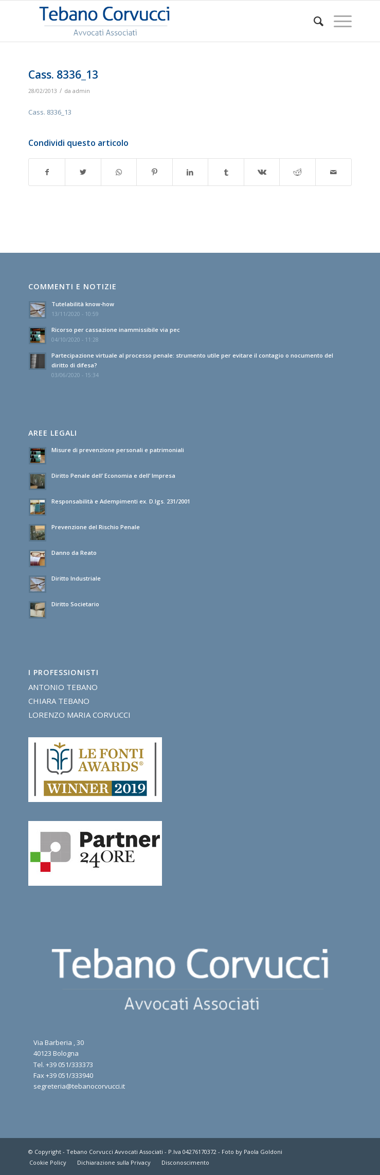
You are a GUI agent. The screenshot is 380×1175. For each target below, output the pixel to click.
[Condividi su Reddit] (297, 172)
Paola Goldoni (263, 1151)
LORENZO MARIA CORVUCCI (79, 715)
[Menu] (337, 21)
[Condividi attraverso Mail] (333, 172)
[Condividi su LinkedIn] (190, 172)
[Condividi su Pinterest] (154, 172)
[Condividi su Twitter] (83, 172)
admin (81, 91)
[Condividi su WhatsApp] (119, 172)
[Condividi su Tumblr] (226, 172)
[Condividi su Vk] (262, 172)
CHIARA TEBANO (58, 701)
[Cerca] (313, 21)
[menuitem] (313, 21)
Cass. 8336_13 (49, 112)
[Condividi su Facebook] (47, 172)
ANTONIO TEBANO (63, 687)
